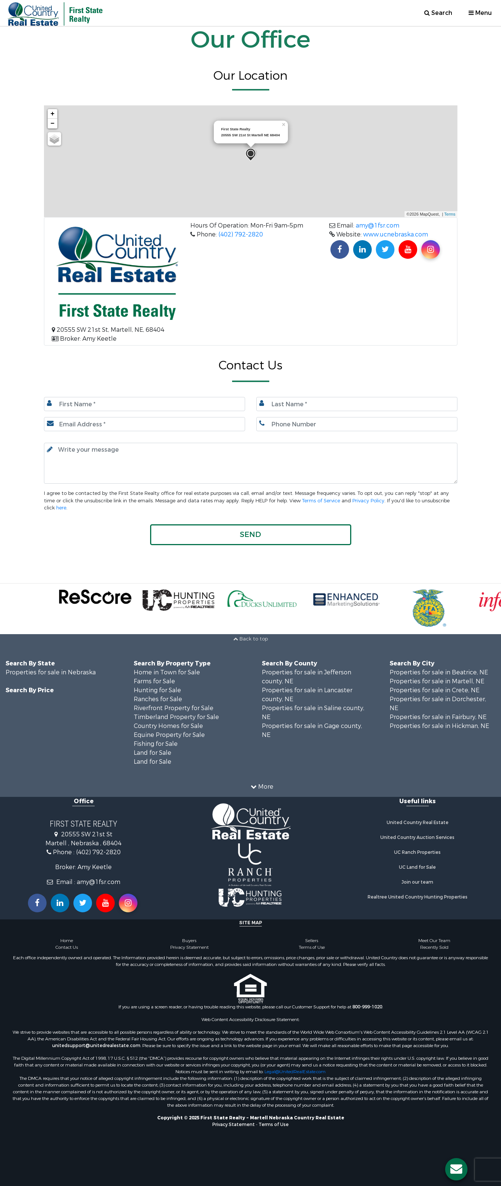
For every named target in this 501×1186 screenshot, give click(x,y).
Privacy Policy (368, 500)
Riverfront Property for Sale (173, 708)
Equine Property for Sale (169, 735)
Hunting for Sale (157, 690)
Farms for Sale (154, 681)
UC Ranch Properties (417, 852)
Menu (480, 13)
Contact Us (67, 947)
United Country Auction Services (417, 837)
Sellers (311, 941)
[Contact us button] (456, 1169)
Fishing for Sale (156, 744)
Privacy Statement (189, 947)
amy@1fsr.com (377, 225)
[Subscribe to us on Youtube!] (408, 249)
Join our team (417, 882)
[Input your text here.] (250, 463)
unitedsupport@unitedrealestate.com (96, 1046)
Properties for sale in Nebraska (51, 672)
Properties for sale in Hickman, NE (439, 726)
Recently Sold (434, 947)
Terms (450, 214)
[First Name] (144, 404)
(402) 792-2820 (240, 234)
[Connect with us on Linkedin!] (362, 249)
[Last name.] (356, 404)
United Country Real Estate (417, 823)
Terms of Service (321, 500)
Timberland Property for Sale (176, 717)
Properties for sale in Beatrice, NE (439, 672)
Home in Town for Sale (167, 672)
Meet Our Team (434, 941)
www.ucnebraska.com (395, 234)
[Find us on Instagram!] (430, 249)
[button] (250, 534)
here (61, 508)
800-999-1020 (367, 1007)
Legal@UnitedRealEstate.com (295, 1072)
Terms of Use (312, 947)
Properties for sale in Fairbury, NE (438, 717)
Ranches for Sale (158, 699)
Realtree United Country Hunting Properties (417, 897)
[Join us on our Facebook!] (339, 249)
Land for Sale (152, 753)
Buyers (189, 941)
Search (438, 13)
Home (66, 941)
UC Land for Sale (417, 867)
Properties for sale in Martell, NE (437, 681)
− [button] (53, 123)
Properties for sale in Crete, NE (434, 690)
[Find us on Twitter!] (385, 249)
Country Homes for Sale (168, 726)
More (262, 787)
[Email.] (144, 424)
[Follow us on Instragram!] (128, 903)
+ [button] (53, 113)
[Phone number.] (356, 424)
